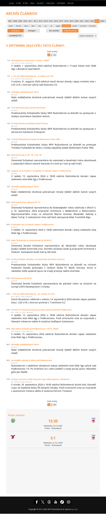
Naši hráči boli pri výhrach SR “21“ (26, 202)
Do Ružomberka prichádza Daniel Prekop (29, 123)
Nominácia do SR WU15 (21, 278)
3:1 (53, 438)
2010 (25, 21)
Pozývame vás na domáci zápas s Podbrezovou (32, 224)
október (75, 26)
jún (46, 26)
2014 (46, 21)
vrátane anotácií (70, 30)
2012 (36, 21)
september (66, 26)
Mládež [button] (40, 3)
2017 (61, 21)
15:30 (53, 421)
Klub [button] (11, 3)
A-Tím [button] (18, 3)
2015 (51, 21)
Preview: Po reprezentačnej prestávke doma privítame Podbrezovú (41, 310)
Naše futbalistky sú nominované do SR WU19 (31, 240)
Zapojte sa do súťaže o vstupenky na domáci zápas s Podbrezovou (41, 171)
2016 (56, 21)
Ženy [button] (32, 3)
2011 (30, 21)
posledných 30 (15, 35)
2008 (15, 21)
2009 (20, 21)
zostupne (31, 30)
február (18, 26)
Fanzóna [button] (50, 3)
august (58, 26)
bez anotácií (54, 30)
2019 (71, 21)
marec (26, 26)
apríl (33, 26)
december (92, 26)
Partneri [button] (61, 3)
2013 (41, 21)
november (83, 26)
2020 (77, 21)
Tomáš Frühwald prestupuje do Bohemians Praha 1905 (35, 139)
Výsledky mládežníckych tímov (25, 92)
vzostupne (15, 30)
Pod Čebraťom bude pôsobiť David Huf (28, 108)
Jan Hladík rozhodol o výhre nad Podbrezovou (31, 360)
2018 (66, 21)
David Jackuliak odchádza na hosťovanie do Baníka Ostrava (38, 259)
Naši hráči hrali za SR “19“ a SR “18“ (26, 155)
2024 (97, 21)
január (11, 26)
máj (39, 26)
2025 (102, 21)
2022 (87, 21)
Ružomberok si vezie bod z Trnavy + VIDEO (30, 60)
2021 (82, 21)
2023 (92, 21)
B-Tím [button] (25, 3)
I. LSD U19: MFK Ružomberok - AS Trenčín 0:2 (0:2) (33, 294)
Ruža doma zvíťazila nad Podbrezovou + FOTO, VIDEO (34, 329)
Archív (70, 3)
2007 (10, 21)
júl (51, 26)
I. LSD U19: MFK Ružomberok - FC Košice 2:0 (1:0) (32, 76)
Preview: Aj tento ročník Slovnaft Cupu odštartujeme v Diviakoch (40, 379)
